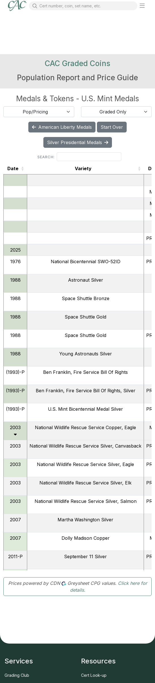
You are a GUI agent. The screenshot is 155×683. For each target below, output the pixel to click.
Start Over (112, 127)
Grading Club (17, 675)
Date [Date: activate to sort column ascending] (12, 168)
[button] (142, 5)
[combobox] (38, 111)
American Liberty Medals (62, 127)
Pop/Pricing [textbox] (35, 112)
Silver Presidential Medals (77, 142)
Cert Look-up (94, 675)
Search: (79, 156)
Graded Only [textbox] (112, 112)
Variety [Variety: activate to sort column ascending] (83, 168)
